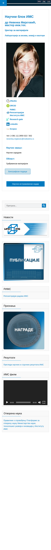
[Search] (44, 205)
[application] (25, 392)
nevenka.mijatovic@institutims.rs (20, 139)
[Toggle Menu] (3, 3)
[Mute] (39, 402)
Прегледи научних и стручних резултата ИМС (24, 365)
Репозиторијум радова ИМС (16, 296)
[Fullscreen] (44, 402)
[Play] (7, 402)
